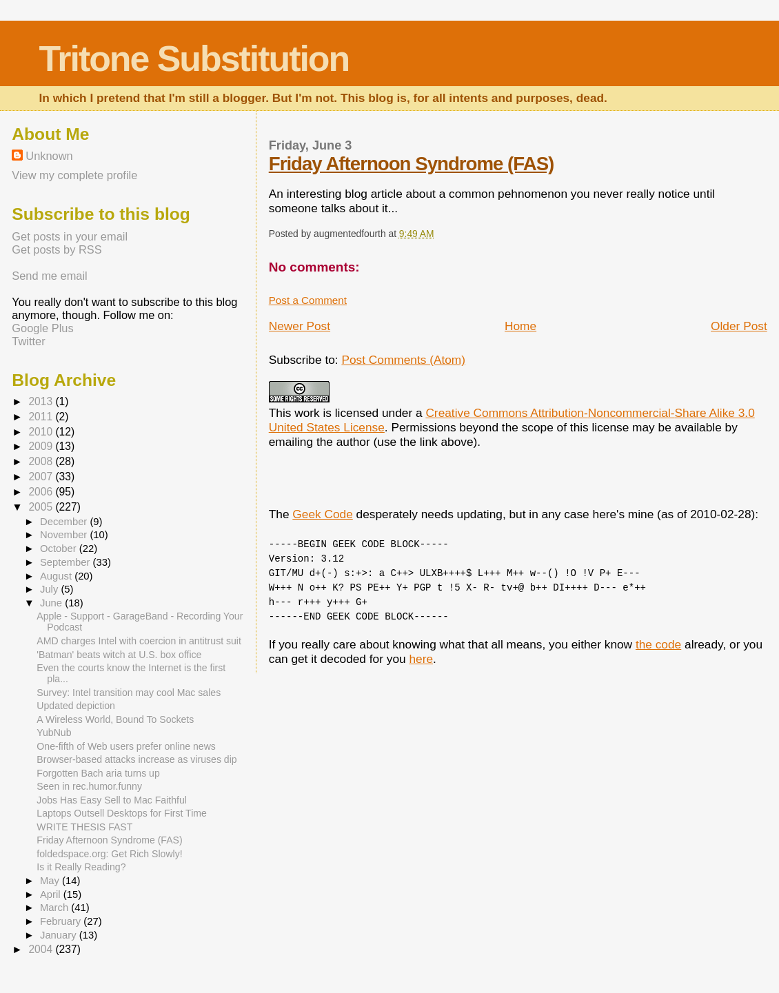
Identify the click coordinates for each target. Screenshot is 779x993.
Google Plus (42, 328)
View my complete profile (74, 175)
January (59, 935)
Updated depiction (76, 705)
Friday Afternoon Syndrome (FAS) (411, 163)
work (307, 413)
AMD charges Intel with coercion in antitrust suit (139, 640)
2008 (41, 461)
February (61, 921)
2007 (41, 476)
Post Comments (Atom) (403, 360)
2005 (41, 507)
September (66, 562)
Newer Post (299, 326)
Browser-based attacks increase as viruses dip (136, 759)
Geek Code (322, 514)
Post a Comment (308, 300)
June (52, 602)
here (421, 659)
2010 (41, 432)
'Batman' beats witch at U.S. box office (119, 654)
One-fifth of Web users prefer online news (126, 746)
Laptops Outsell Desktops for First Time (121, 813)
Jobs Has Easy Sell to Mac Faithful (112, 800)
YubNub (54, 732)
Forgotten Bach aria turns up (98, 773)
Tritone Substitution (194, 59)
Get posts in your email (70, 236)
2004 (41, 949)
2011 (41, 416)
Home (520, 326)
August (57, 576)
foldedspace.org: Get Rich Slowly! (109, 853)
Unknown (49, 156)
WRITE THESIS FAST (84, 826)
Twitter (28, 341)
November (65, 534)
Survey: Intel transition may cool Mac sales (129, 692)
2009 (41, 446)
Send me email (49, 275)
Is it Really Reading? (81, 866)
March (55, 907)
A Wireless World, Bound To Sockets (115, 719)
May (51, 880)
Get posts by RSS (56, 249)
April (51, 894)
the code (658, 644)
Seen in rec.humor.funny (89, 786)
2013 (41, 401)
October (59, 548)
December (65, 521)
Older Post (739, 326)
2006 (41, 492)
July (50, 589)
